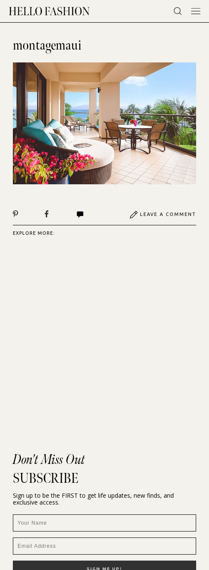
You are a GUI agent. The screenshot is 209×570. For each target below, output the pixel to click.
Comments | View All (80, 214)
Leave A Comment (162, 214)
